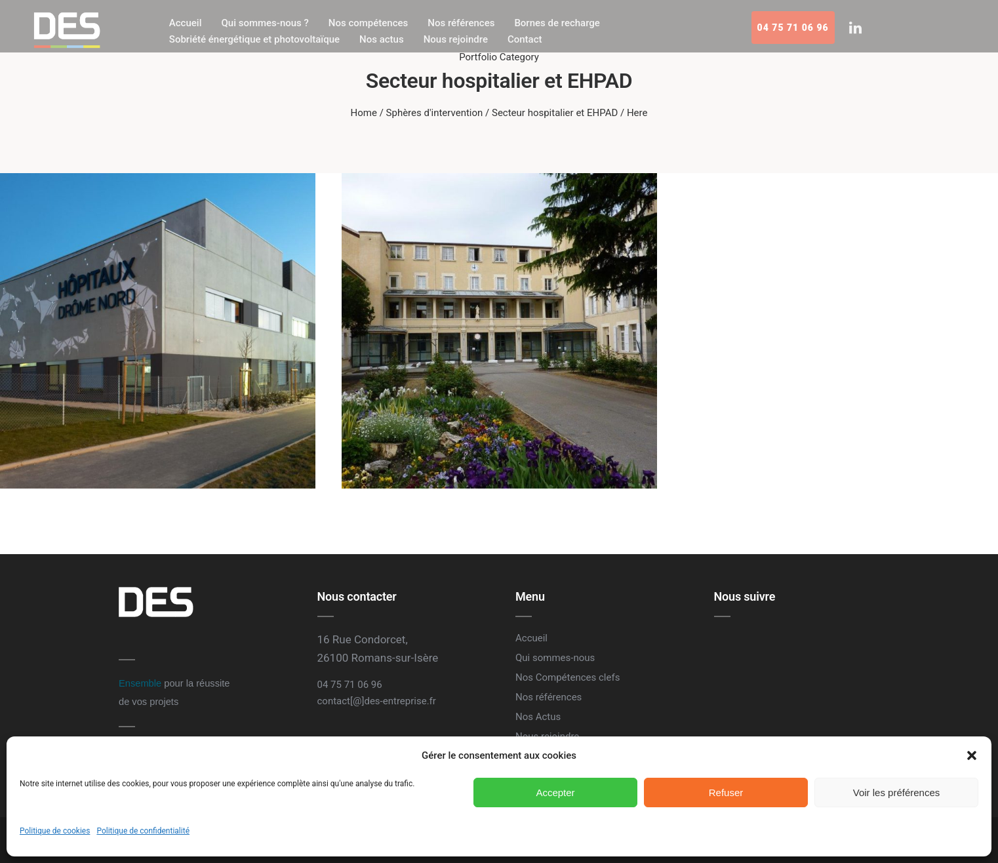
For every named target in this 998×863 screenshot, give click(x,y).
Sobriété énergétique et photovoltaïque (254, 39)
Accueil (185, 23)
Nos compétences (368, 23)
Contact (525, 39)
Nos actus (381, 39)
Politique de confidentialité (143, 830)
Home (364, 113)
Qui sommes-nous (555, 658)
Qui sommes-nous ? (264, 23)
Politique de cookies (55, 830)
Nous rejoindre (456, 39)
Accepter (555, 792)
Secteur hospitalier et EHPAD (555, 113)
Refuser (726, 792)
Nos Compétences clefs (567, 677)
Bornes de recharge (556, 23)
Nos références (461, 23)
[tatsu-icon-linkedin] (855, 27)
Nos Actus (538, 717)
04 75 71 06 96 (793, 27)
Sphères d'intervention (434, 113)
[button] (971, 755)
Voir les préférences (896, 792)
